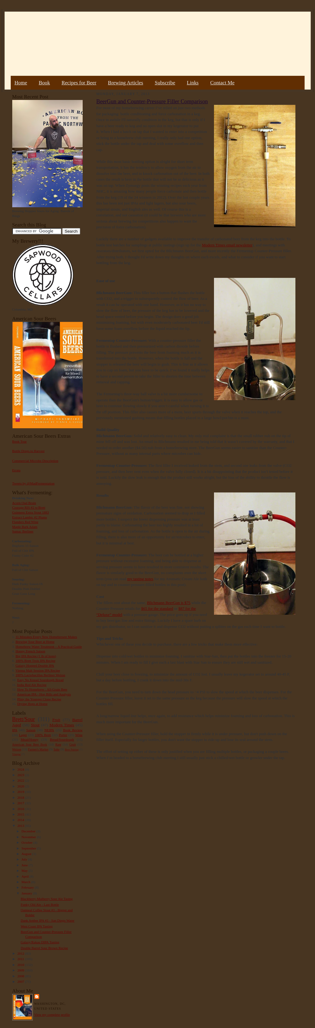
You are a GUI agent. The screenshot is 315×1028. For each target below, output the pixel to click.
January (27, 893)
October (27, 842)
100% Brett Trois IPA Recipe (35, 660)
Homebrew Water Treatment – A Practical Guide (49, 646)
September (29, 848)
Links (192, 83)
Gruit (72, 744)
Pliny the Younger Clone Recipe (39, 699)
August (26, 854)
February (28, 887)
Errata (16, 470)
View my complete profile (52, 1014)
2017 (21, 803)
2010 (21, 965)
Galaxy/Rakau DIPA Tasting (40, 942)
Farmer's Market (38, 749)
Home (20, 83)
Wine (79, 735)
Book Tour (19, 441)
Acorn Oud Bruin (24, 503)
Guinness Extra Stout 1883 (30, 512)
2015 (21, 814)
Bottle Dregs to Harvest (28, 451)
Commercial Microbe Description (35, 460)
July (24, 859)
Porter (63, 735)
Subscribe (165, 83)
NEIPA (49, 730)
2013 (21, 825)
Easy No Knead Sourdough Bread (40, 680)
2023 (21, 775)
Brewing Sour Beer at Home (35, 641)
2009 (21, 970)
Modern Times (62, 725)
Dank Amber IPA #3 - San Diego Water (47, 920)
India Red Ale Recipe (32, 685)
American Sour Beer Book (29, 744)
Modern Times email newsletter (227, 245)
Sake (57, 749)
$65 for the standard (157, 608)
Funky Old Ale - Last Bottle (40, 904)
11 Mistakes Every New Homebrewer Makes (46, 637)
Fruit (56, 719)
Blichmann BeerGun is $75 (168, 602)
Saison (31, 730)
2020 (21, 786)
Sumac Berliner (23, 531)
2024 (21, 769)
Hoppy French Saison (30, 651)
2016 (21, 809)
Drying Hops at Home (32, 704)
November (29, 837)
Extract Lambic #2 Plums (29, 517)
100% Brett (43, 735)
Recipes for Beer (79, 83)
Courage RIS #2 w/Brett (28, 507)
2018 (21, 797)
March (26, 882)
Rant (58, 744)
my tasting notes (140, 579)
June (24, 865)
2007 (21, 981)
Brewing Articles (125, 83)
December (28, 831)
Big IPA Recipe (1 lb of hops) (36, 656)
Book (44, 83)
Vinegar (16, 754)
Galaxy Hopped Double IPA (35, 665)
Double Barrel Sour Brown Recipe (44, 948)
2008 (21, 976)
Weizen (16, 749)
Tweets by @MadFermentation (33, 483)
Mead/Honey (29, 739)
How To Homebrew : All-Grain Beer (42, 689)
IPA (14, 730)
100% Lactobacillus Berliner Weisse (40, 675)
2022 (21, 780)
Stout (35, 725)
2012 (21, 953)
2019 (21, 792)
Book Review (73, 730)
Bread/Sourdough (62, 739)
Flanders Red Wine (25, 522)
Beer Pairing (72, 749)
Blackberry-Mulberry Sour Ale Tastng (47, 899)
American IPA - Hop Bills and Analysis (44, 694)
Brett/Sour (23, 719)
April (25, 876)
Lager (23, 735)
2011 (21, 959)
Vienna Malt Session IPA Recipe (37, 670)
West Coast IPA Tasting (37, 926)
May (24, 870)
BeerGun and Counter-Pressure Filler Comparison (152, 101)
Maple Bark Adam (25, 527)
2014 (21, 820)
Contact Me (222, 83)
